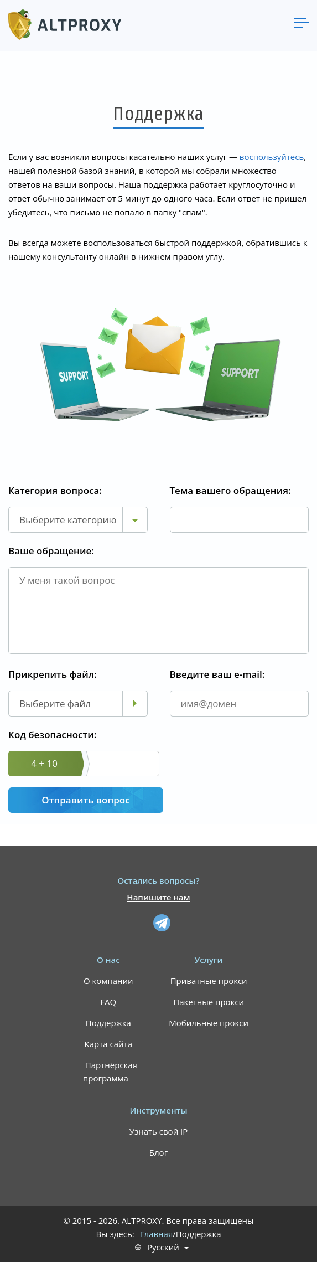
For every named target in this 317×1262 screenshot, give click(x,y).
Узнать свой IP (158, 1131)
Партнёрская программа (110, 1071)
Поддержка (108, 1022)
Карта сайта (108, 1043)
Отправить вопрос (85, 800)
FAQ (108, 1001)
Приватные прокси (208, 980)
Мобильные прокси (208, 1022)
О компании (108, 980)
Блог (158, 1152)
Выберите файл (55, 703)
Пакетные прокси (208, 1001)
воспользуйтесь (272, 156)
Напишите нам (158, 897)
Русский (163, 1247)
